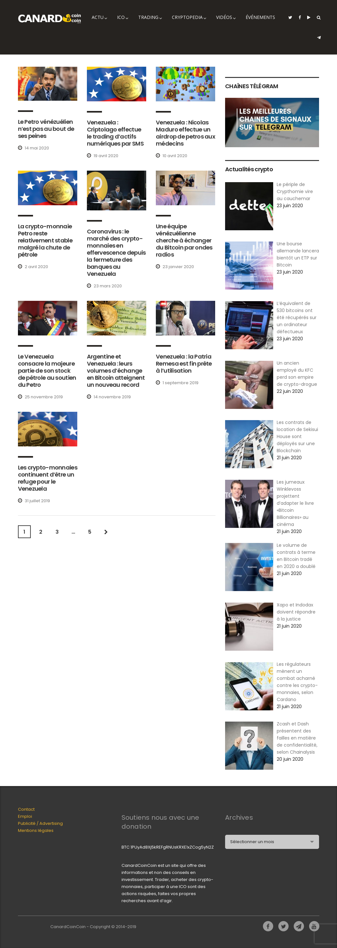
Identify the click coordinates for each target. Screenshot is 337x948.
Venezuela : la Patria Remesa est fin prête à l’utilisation (184, 363)
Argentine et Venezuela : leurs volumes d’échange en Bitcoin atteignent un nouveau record (116, 370)
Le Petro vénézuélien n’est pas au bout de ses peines (46, 129)
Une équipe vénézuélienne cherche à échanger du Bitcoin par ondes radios (184, 240)
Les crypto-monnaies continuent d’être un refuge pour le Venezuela (47, 478)
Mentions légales (36, 830)
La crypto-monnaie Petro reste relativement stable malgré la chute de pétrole (45, 240)
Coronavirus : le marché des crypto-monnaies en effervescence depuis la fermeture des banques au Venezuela (116, 252)
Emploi (25, 816)
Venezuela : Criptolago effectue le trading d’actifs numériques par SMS (115, 133)
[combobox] (272, 842)
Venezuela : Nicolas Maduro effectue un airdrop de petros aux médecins (185, 133)
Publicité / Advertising (40, 823)
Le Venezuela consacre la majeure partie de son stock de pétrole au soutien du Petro (47, 370)
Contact (26, 809)
